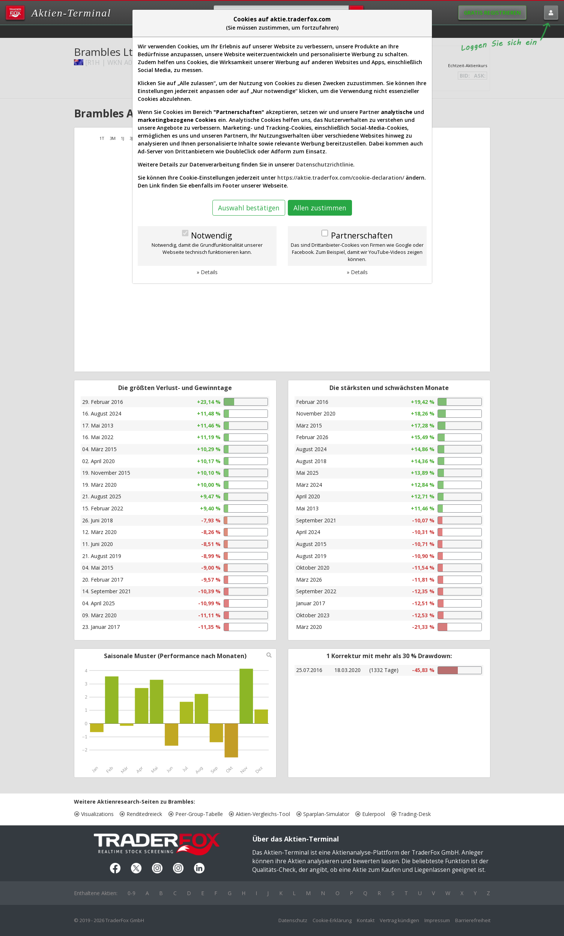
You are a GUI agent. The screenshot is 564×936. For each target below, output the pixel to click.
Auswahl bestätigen (249, 207)
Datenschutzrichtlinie (324, 164)
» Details (207, 272)
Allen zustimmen (319, 207)
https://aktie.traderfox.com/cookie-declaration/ (340, 177)
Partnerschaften (362, 235)
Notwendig (211, 235)
